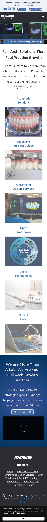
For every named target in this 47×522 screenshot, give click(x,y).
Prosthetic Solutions (27, 471)
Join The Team (31, 481)
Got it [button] (23, 518)
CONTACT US (36, 9)
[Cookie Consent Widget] (23, 514)
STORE (22, 9)
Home (10, 471)
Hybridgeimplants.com (23, 5)
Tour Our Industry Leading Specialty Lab (24, 41)
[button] (43, 16)
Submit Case (13, 481)
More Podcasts (20, 412)
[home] (8, 16)
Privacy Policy (24, 498)
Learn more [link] (21, 513)
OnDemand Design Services (20, 474)
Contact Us (19, 484)
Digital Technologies (29, 478)
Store (31, 484)
